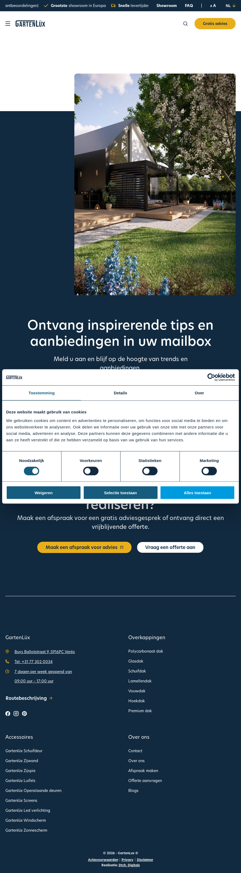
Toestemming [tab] (41, 393)
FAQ (189, 5)
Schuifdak (137, 671)
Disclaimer (145, 859)
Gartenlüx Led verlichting (27, 810)
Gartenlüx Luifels (20, 780)
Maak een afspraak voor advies (84, 547)
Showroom (166, 5)
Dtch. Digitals (129, 865)
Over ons (136, 760)
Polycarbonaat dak (145, 651)
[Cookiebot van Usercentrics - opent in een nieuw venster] (211, 377)
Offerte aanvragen (145, 780)
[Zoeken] (185, 23)
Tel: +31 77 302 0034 (33, 661)
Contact (135, 750)
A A (213, 5)
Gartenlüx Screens (21, 800)
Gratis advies (215, 23)
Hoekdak (136, 700)
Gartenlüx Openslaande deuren (33, 790)
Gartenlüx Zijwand (21, 760)
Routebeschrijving (29, 698)
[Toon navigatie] (7, 23)
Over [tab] (199, 393)
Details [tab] (120, 393)
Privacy (127, 859)
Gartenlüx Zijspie (20, 770)
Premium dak (140, 710)
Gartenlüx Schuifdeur (23, 750)
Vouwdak (136, 690)
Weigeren (44, 492)
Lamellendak (140, 680)
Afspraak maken (143, 770)
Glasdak (135, 661)
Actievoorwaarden (103, 859)
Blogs (133, 790)
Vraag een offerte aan (170, 547)
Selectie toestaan (120, 492)
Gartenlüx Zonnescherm (26, 830)
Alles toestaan (197, 492)
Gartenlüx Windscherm (25, 820)
